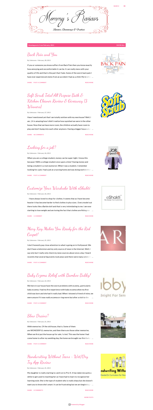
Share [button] (29, 82)
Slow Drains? (38, 315)
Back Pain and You (42, 54)
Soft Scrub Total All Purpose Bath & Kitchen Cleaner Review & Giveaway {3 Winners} (57, 101)
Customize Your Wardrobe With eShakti (58, 188)
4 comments (38, 390)
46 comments (39, 134)
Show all (121, 45)
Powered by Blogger (76, 404)
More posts (88, 397)
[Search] (116, 6)
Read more (89, 82)
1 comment (38, 216)
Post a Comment (40, 82)
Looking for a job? (41, 147)
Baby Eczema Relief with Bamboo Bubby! (59, 275)
